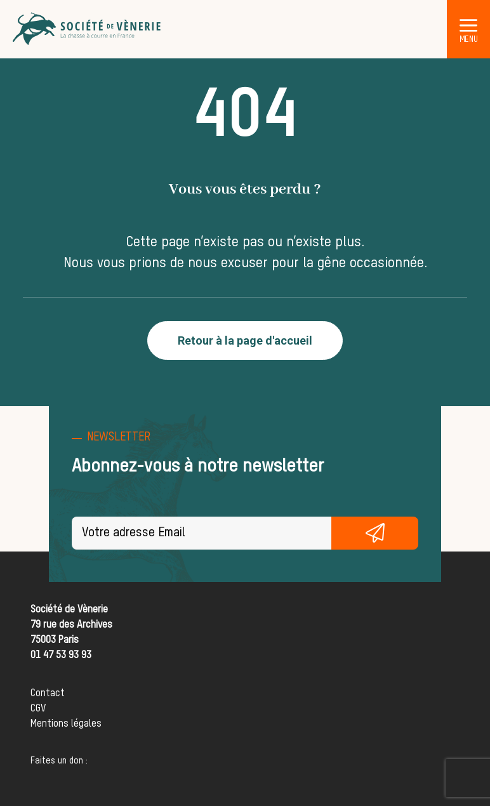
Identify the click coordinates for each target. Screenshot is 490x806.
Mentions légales (66, 724)
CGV (38, 709)
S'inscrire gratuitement (374, 533)
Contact (47, 694)
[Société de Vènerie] (87, 29)
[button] (468, 24)
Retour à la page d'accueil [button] (245, 340)
